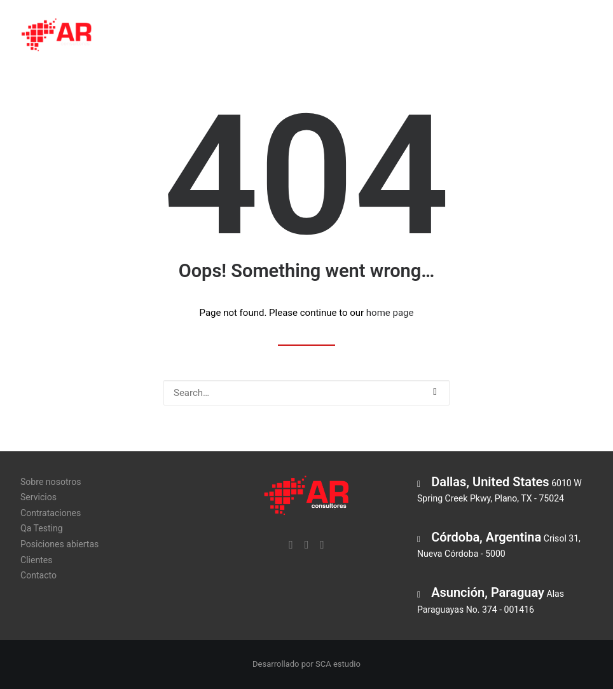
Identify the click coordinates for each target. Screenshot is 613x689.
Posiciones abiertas (480, 36)
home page (390, 312)
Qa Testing (391, 36)
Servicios (236, 36)
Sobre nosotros (160, 36)
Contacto (38, 575)
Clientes (562, 36)
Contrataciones (312, 36)
